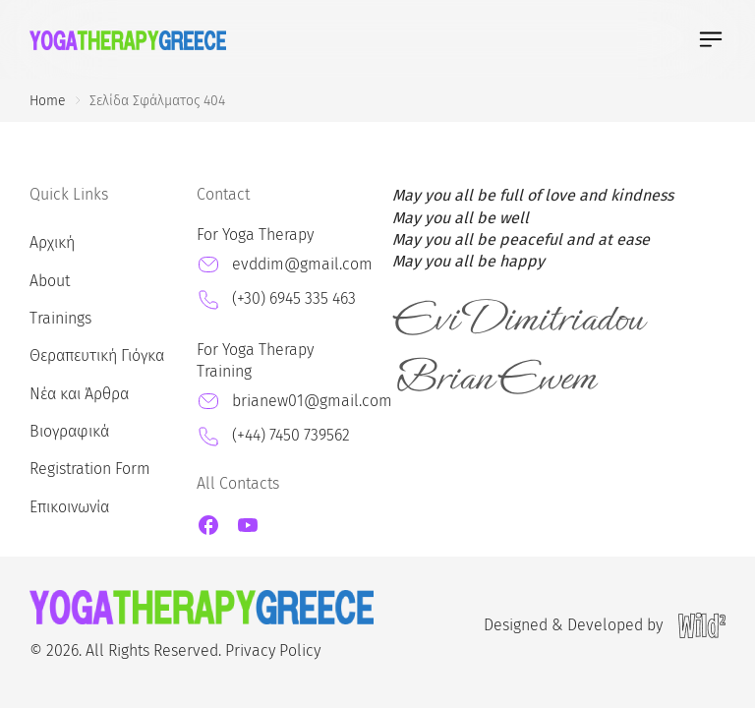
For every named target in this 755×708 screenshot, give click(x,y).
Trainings (60, 318)
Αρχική (52, 242)
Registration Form (89, 468)
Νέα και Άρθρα (79, 393)
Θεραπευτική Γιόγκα (96, 355)
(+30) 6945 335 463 (294, 298)
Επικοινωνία (69, 507)
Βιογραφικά (69, 431)
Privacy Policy (272, 650)
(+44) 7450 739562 (291, 435)
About (49, 280)
